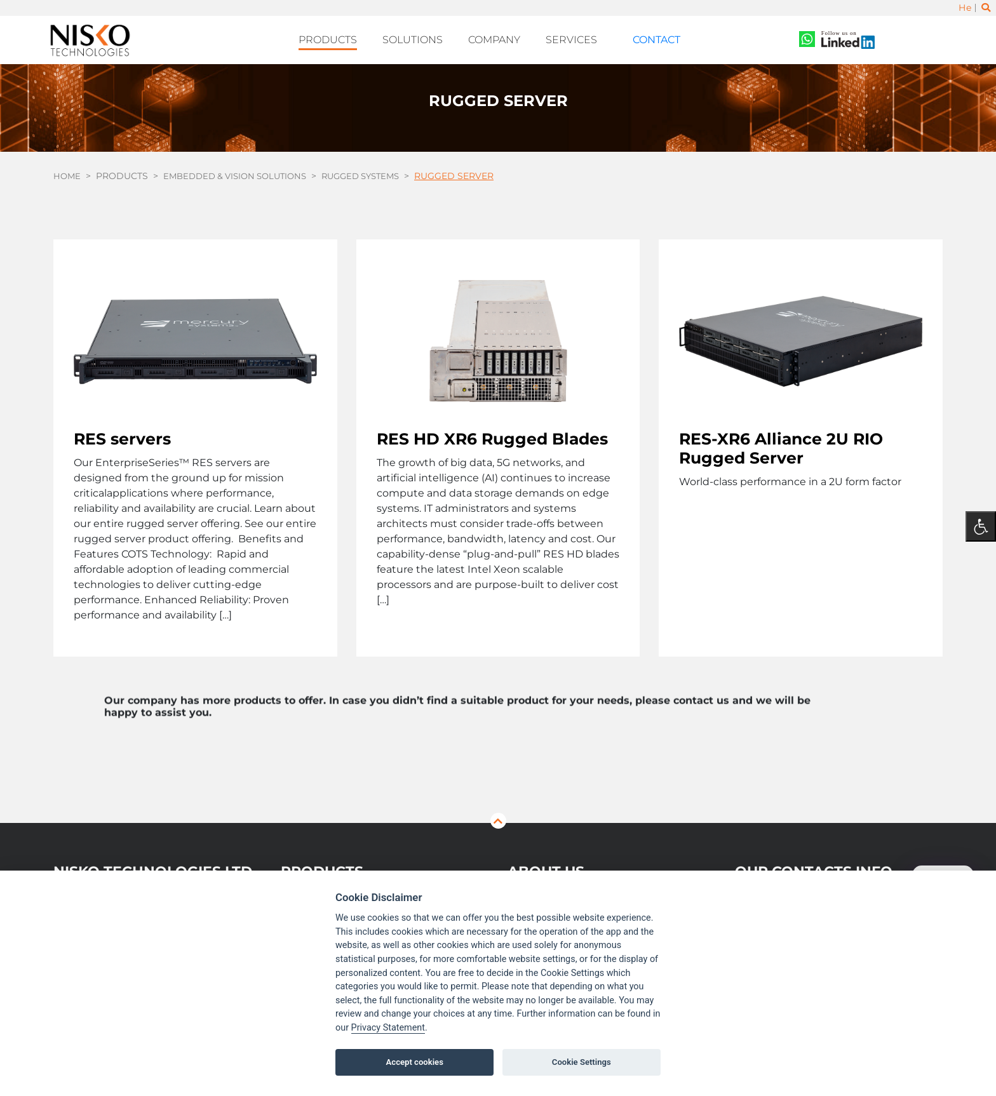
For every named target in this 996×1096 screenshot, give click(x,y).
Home (67, 172)
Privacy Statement (388, 1027)
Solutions (426, 38)
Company (503, 38)
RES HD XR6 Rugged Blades (492, 434)
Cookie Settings (581, 1062)
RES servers (122, 434)
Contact (645, 38)
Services (574, 38)
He (964, 8)
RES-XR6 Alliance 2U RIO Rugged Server (781, 444)
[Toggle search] (985, 8)
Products (347, 38)
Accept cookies (414, 1062)
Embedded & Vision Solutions (241, 172)
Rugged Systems (376, 172)
